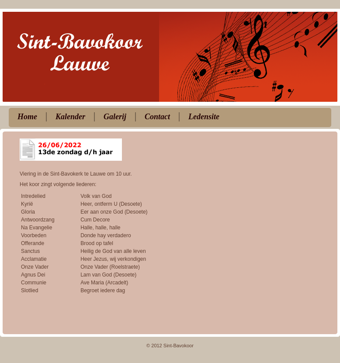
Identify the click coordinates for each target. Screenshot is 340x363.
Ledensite (203, 116)
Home (27, 116)
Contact (157, 116)
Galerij (115, 116)
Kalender (70, 116)
